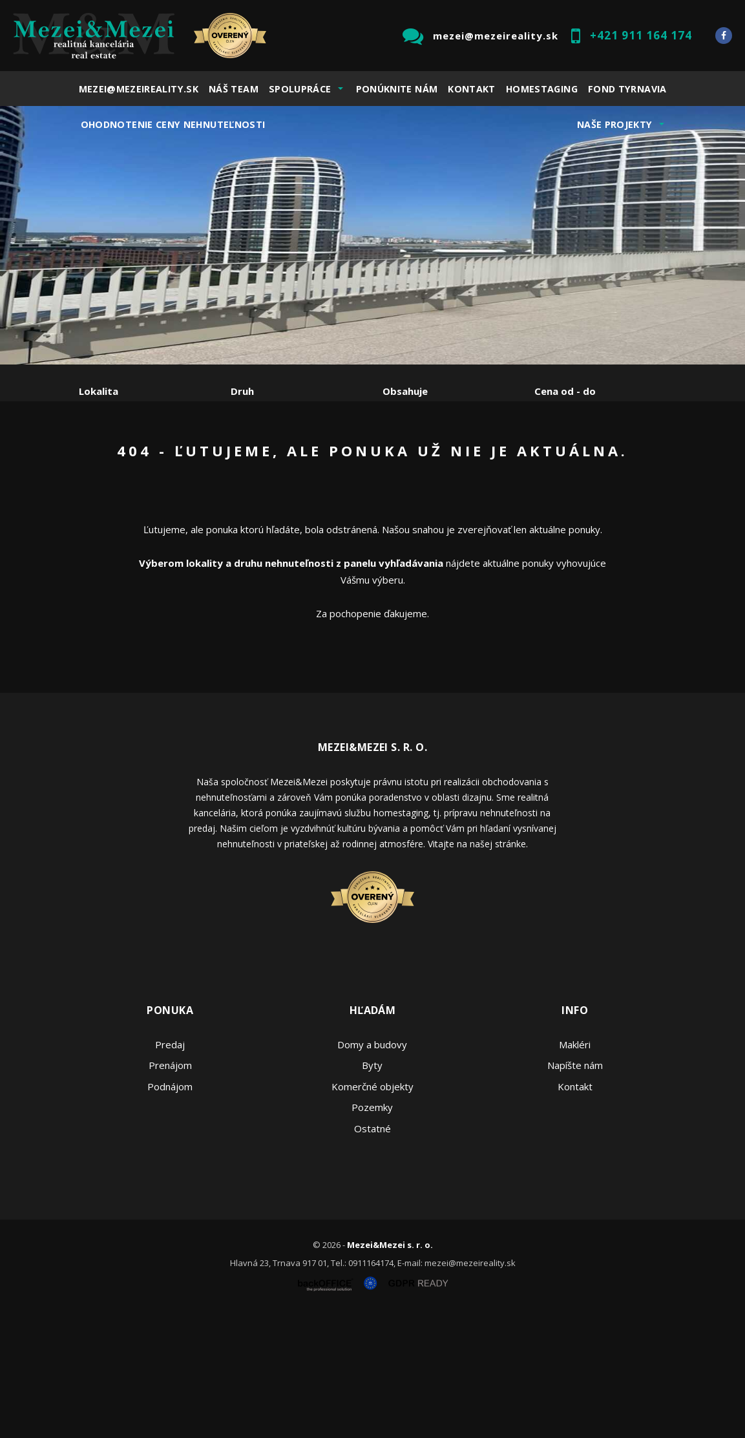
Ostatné (372, 1252)
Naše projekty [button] (615, 124)
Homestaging (542, 89)
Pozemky (372, 1231)
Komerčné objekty (372, 1210)
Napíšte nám (575, 1189)
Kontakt (472, 89)
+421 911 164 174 (641, 35)
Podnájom (127, 489)
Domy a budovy (372, 1168)
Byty (372, 1189)
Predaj (119, 458)
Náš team (233, 89)
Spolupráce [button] (300, 89)
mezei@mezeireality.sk (495, 35)
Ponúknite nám (397, 89)
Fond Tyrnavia (627, 89)
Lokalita (98, 391)
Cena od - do (565, 391)
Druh (242, 391)
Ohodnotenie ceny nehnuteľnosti (173, 124)
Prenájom (197, 458)
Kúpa (273, 458)
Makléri (575, 1168)
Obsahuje (405, 391)
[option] (372, 235)
